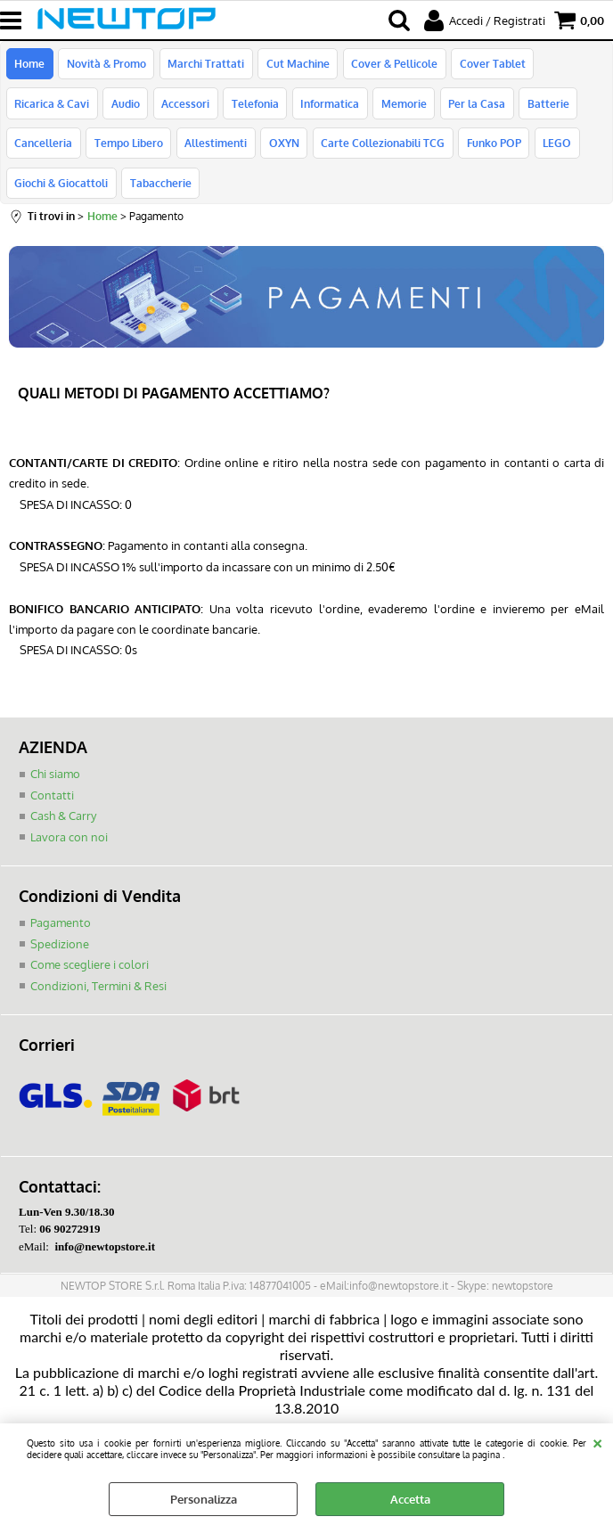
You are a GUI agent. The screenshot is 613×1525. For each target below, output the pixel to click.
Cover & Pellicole (392, 64)
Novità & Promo (105, 64)
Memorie (401, 106)
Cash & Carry (63, 823)
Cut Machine (296, 64)
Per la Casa (474, 106)
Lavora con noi (69, 843)
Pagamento (60, 929)
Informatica (327, 106)
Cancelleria (43, 147)
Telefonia (253, 106)
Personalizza (203, 1499)
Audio (124, 106)
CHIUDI (597, 1441)
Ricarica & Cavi (51, 106)
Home (29, 64)
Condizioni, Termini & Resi (98, 992)
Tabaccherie (160, 189)
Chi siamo (55, 781)
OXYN (282, 147)
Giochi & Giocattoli (61, 189)
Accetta (410, 1499)
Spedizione (59, 950)
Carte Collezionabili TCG (381, 147)
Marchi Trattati (205, 64)
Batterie (545, 106)
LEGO (554, 147)
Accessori (184, 106)
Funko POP (491, 147)
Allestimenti (215, 147)
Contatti (52, 801)
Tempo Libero (128, 147)
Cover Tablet (490, 64)
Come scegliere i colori (89, 971)
